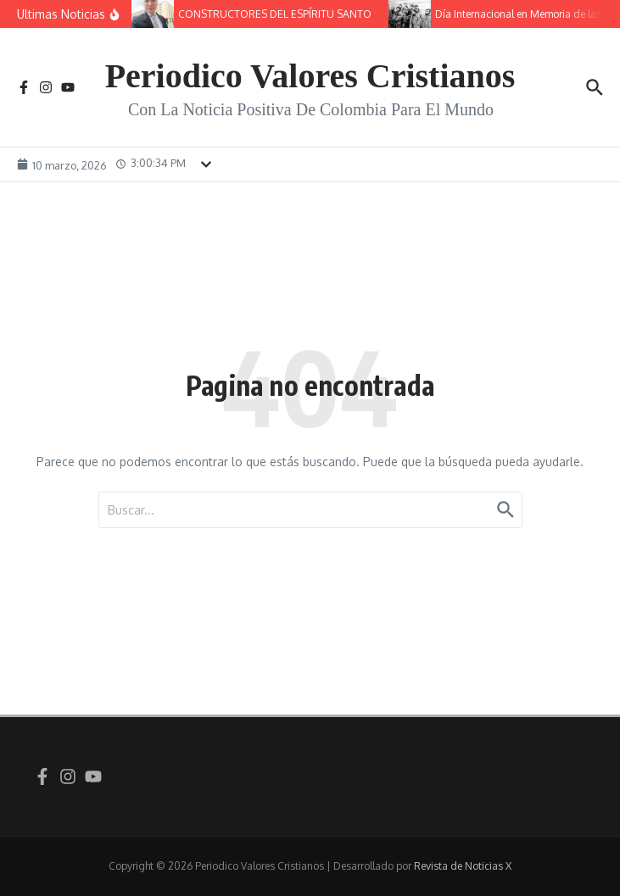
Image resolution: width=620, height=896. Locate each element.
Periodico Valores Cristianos (310, 76)
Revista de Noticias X (462, 866)
